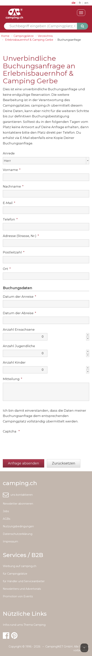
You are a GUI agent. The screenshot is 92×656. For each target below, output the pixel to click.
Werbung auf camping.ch (19, 566)
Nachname (13, 186)
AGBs (6, 518)
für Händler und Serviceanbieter (24, 581)
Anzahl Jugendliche (19, 346)
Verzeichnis (45, 36)
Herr (7, 161)
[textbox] (42, 26)
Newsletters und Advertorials (22, 589)
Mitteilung (12, 379)
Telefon (10, 219)
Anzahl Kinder (14, 362)
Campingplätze (24, 36)
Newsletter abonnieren (18, 503)
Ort (7, 269)
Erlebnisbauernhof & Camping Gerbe (28, 39)
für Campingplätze (15, 573)
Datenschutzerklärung (17, 534)
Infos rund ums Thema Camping (24, 624)
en (86, 3)
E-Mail (9, 203)
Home (5, 36)
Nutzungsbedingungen (18, 526)
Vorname (12, 170)
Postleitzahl (13, 252)
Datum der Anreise (19, 296)
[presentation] (31, 442)
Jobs (6, 511)
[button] (23, 463)
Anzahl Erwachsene (19, 329)
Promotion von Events (18, 596)
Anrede (9, 153)
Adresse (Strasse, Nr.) (21, 236)
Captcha (11, 431)
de (73, 3)
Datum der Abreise (19, 313)
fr (80, 3)
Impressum (10, 541)
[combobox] (46, 160)
